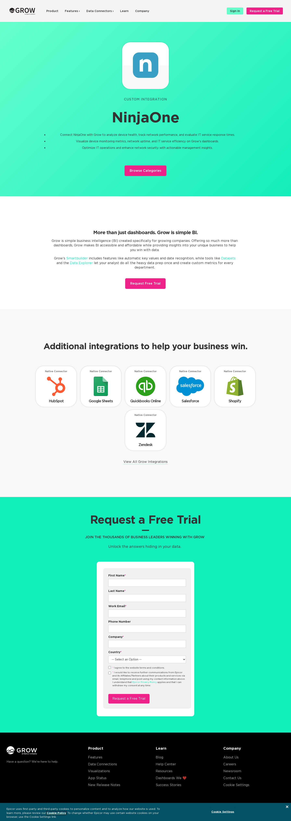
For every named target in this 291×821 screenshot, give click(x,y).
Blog (159, 757)
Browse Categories (145, 171)
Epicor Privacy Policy (144, 682)
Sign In (235, 11)
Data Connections (102, 764)
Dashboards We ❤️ (171, 778)
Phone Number (119, 621)
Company (142, 11)
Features (95, 757)
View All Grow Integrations (145, 462)
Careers (229, 764)
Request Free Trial (145, 283)
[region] (145, 812)
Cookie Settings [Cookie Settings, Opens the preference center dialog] (222, 811)
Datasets (228, 258)
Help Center (166, 764)
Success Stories (168, 785)
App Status (97, 778)
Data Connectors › (100, 11)
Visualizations (99, 771)
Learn (124, 11)
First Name (117, 575)
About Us (231, 757)
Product (52, 11)
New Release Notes (104, 785)
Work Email (117, 606)
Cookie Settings (236, 785)
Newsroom (232, 771)
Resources (164, 771)
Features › (72, 11)
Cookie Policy (56, 812)
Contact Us (232, 778)
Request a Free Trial (265, 11)
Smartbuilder (77, 258)
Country (115, 652)
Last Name (117, 591)
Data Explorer (81, 263)
